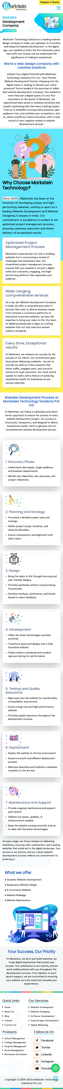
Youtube (43, 1068)
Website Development (41, 1007)
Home (6, 1007)
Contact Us (9, 1025)
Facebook (43, 1040)
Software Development (41, 1016)
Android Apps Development (44, 1020)
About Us (8, 1012)
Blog (5, 1016)
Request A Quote (49, 2)
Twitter (42, 1047)
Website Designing (39, 1012)
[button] (59, 8)
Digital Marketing (38, 1025)
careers (7, 1020)
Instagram (44, 1061)
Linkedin (43, 1054)
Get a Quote (9, 31)
